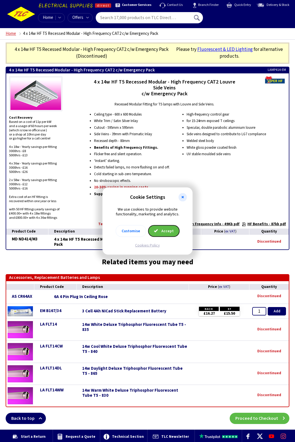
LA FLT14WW (52, 390)
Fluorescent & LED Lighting (225, 49)
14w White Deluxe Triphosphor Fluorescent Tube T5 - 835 (134, 327)
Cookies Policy (147, 245)
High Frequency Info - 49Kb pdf (210, 224)
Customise (131, 231)
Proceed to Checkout (262, 418)
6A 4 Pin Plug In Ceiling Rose (81, 296)
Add (277, 311)
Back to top (28, 418)
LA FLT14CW (51, 346)
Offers (80, 18)
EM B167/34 (50, 311)
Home (48, 18)
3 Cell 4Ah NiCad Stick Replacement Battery (124, 311)
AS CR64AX (22, 296)
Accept (164, 231)
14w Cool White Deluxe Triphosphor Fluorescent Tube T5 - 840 (134, 349)
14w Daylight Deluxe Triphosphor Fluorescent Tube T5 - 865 (132, 371)
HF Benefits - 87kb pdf (264, 224)
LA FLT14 (48, 324)
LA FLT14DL (51, 368)
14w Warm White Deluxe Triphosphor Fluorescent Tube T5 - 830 (130, 393)
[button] (182, 197)
